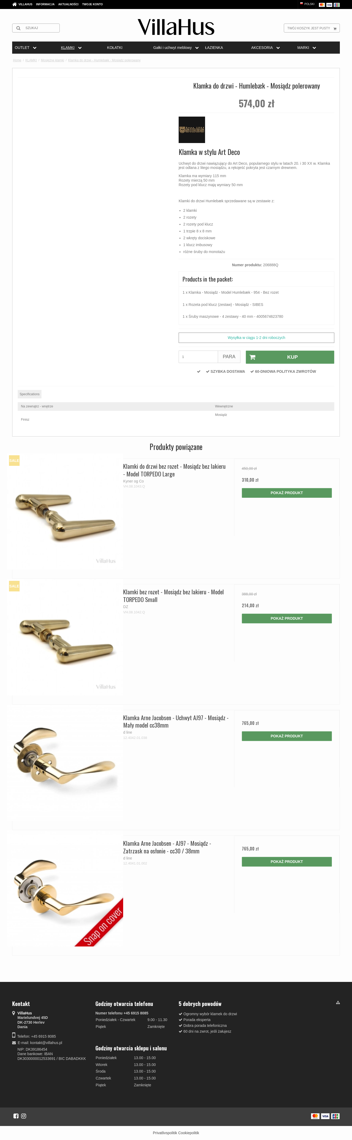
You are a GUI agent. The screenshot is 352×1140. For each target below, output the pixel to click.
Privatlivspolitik (165, 1133)
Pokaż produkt (287, 493)
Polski (306, 4)
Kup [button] (272, 357)
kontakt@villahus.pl (46, 1043)
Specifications (30, 394)
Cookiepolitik (188, 1133)
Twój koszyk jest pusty (313, 28)
